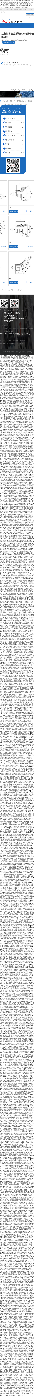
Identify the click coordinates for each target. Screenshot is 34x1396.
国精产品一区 (15, 980)
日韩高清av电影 (27, 696)
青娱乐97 (8, 1088)
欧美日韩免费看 (4, 586)
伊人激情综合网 (22, 918)
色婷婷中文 (7, 676)
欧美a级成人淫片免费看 (24, 1016)
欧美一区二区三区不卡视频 (12, 908)
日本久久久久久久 (12, 1069)
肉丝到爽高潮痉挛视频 (17, 561)
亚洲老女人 (7, 1213)
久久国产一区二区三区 (8, 1118)
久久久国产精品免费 (9, 485)
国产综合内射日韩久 (11, 893)
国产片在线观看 (12, 1147)
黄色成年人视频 (19, 1241)
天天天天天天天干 (6, 985)
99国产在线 (3, 554)
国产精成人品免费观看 (12, 558)
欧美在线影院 (23, 1033)
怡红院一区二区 (16, 461)
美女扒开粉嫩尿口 (17, 471)
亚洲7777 (15, 1380)
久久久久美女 (29, 1104)
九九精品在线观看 (14, 906)
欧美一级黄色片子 (5, 1138)
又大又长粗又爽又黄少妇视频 (22, 474)
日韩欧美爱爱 (4, 583)
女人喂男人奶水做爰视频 (24, 490)
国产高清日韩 (25, 1062)
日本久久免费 (13, 646)
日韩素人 (10, 530)
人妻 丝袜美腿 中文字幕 (9, 498)
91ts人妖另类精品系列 (21, 678)
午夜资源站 (4, 665)
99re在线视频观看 (22, 501)
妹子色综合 (3, 596)
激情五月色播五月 (12, 617)
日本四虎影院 (21, 1319)
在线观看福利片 (7, 794)
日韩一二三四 (14, 1036)
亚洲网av (26, 471)
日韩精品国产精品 (26, 575)
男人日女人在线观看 (28, 1384)
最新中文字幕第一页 (27, 855)
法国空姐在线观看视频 (27, 701)
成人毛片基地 (9, 890)
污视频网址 (29, 754)
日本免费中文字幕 (9, 1207)
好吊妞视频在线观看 (12, 1326)
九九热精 (13, 668)
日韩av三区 (9, 484)
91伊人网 (7, 950)
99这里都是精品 (27, 879)
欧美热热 (2, 1359)
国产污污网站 (27, 940)
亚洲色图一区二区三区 (25, 1380)
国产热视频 (19, 1368)
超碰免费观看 (4, 1334)
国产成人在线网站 (23, 797)
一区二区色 (16, 802)
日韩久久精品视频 (15, 1098)
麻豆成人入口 (4, 1223)
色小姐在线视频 (4, 1085)
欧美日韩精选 (10, 898)
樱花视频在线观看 (12, 482)
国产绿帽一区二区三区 (8, 455)
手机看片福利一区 (25, 802)
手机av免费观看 (14, 578)
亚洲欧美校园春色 (19, 844)
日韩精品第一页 (9, 415)
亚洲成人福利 (20, 577)
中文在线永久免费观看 (10, 599)
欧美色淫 (2, 1101)
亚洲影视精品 (29, 492)
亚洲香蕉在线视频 (25, 1339)
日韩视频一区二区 (19, 479)
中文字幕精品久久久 (9, 717)
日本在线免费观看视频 (25, 1025)
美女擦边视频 (25, 1001)
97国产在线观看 (23, 482)
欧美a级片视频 (19, 715)
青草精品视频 (24, 1120)
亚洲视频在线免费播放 (25, 1228)
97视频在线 (19, 824)
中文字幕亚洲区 (29, 368)
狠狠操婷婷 (8, 1125)
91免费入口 (11, 998)
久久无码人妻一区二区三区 (25, 582)
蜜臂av (2, 1057)
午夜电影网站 (17, 1226)
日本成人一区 (18, 521)
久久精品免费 (19, 1212)
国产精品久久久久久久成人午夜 (13, 913)
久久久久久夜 (20, 683)
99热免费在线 (18, 966)
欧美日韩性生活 (8, 371)
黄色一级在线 (16, 991)
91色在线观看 (24, 570)
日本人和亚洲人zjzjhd (21, 1061)
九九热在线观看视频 (16, 527)
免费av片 (13, 881)
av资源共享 (25, 974)
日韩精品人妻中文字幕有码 (12, 836)
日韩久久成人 (27, 1278)
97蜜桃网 (3, 451)
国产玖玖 (3, 1385)
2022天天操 (27, 386)
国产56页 (16, 628)
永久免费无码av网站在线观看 (14, 644)
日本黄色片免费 (15, 477)
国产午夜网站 (20, 476)
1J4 (10, 278)
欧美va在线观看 (21, 1351)
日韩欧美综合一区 (7, 1110)
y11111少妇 (8, 461)
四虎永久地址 (6, 505)
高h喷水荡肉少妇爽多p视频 (8, 1117)
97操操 (2, 1300)
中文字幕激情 (14, 1287)
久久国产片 (19, 1146)
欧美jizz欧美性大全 (17, 1056)
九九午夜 (24, 892)
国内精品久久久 (25, 733)
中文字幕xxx (12, 1102)
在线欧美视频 (22, 858)
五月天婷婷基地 (10, 468)
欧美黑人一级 (30, 1364)
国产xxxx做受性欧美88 (16, 760)
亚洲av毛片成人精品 (23, 821)
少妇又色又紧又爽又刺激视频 (20, 1020)
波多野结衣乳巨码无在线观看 (8, 631)
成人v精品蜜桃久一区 (10, 1175)
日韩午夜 (6, 776)
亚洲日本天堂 (11, 683)
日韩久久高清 (8, 1173)
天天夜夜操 (5, 633)
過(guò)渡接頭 (8, 104)
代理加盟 (17, 335)
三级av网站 (3, 434)
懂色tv (18, 911)
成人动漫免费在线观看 (7, 712)
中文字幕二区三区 (5, 1130)
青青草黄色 (4, 895)
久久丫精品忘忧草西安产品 (8, 606)
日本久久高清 (18, 567)
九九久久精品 (15, 1194)
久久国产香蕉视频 (10, 1078)
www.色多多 (3, 869)
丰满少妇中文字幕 (20, 448)
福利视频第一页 (25, 387)
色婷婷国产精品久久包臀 (7, 426)
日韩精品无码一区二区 (22, 921)
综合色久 (6, 603)
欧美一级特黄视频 (6, 1136)
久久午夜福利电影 (11, 784)
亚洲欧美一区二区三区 (24, 837)
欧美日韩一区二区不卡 (12, 766)
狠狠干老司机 (22, 366)
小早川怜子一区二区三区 (21, 1374)
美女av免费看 (11, 609)
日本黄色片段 (24, 906)
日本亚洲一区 (16, 800)
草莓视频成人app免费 (6, 376)
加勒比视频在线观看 (23, 572)
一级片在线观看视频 (7, 802)
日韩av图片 (9, 400)
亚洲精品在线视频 (10, 643)
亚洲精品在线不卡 (14, 1120)
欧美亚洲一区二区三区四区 (23, 559)
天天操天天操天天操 (23, 934)
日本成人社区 (14, 1178)
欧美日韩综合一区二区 (27, 991)
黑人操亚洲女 (6, 477)
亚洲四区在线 (4, 1364)
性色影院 (19, 395)
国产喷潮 (30, 1292)
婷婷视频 (19, 1102)
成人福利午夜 (30, 927)
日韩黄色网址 (9, 464)
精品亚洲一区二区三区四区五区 (13, 1208)
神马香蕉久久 (29, 868)
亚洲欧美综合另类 (15, 1083)
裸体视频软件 (10, 995)
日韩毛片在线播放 (5, 739)
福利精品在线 (30, 1130)
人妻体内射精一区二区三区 (8, 755)
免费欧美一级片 (7, 860)
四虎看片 (12, 586)
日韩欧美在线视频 (26, 649)
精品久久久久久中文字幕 (21, 651)
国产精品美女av (27, 734)
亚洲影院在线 (26, 1226)
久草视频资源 (16, 529)
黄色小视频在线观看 (16, 1032)
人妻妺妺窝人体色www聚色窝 (10, 709)
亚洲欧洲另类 (23, 598)
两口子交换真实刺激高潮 (24, 1003)
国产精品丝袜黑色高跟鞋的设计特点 (21, 832)
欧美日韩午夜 (28, 758)
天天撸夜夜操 (19, 450)
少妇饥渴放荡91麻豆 (9, 983)
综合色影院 (3, 948)
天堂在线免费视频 (21, 485)
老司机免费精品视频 (14, 445)
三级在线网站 (29, 374)
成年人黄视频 (13, 419)
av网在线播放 (21, 1271)
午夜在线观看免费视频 (8, 525)
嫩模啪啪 (26, 496)
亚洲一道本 (23, 1160)
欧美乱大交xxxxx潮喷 (17, 442)
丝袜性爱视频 (30, 1125)
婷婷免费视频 (24, 988)
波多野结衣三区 (24, 373)
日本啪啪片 (19, 643)
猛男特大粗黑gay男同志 (25, 1332)
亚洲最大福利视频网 (9, 508)
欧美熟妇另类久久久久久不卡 (8, 509)
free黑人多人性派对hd (17, 1382)
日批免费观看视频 (11, 954)
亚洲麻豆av (19, 1239)
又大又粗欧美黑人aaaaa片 (10, 1168)
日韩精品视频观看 (13, 662)
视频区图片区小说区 (24, 1199)
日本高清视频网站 (10, 824)
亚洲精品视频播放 (9, 1061)
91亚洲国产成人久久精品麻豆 (15, 492)
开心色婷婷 (5, 1162)
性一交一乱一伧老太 (18, 1144)
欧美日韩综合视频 (5, 897)
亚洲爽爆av (12, 476)
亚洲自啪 (9, 693)
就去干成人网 (30, 548)
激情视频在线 (5, 840)
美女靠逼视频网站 (19, 1089)
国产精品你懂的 (12, 942)
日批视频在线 (28, 442)
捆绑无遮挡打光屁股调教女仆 (23, 819)
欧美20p (8, 553)
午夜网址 (30, 516)
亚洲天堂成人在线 (12, 943)
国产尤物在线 (9, 641)
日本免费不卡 (30, 1271)
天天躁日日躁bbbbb (28, 1310)
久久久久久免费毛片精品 (25, 513)
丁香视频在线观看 (25, 816)
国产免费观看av (13, 1334)
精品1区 (12, 1303)
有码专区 (20, 406)
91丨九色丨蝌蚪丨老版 (21, 423)
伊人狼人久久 (13, 1223)
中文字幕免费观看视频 (15, 734)
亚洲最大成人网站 (5, 664)
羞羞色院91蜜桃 (13, 460)
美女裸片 (8, 762)
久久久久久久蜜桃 (15, 432)
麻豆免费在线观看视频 (20, 392)
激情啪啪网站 (30, 379)
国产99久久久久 (5, 381)
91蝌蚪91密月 (12, 665)
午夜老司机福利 (29, 522)
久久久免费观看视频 (25, 728)
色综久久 (16, 890)
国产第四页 (11, 877)
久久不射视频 (11, 402)
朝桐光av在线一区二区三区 (10, 456)
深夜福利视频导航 (7, 1183)
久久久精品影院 (15, 1112)
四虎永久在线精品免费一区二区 (23, 810)
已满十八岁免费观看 (19, 1183)
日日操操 (17, 685)
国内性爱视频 (25, 704)
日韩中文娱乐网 (15, 575)
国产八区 (29, 656)
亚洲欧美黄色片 (8, 680)
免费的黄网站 (13, 1319)
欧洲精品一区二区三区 (18, 1139)
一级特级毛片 (11, 1064)
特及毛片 (7, 374)
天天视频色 (18, 1244)
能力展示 (28, 333)
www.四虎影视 (24, 905)
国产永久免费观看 (18, 530)
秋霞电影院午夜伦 (20, 390)
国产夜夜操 (19, 394)
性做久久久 (19, 675)
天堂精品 (3, 918)
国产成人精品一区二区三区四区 (21, 1122)
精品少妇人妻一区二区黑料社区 (24, 630)
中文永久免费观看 (11, 746)
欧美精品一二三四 (19, 464)
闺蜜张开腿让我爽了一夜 (7, 1212)
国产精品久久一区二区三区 (21, 805)
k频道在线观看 (8, 876)
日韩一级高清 (9, 1376)
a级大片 (16, 551)
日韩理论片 (30, 770)
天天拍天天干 (20, 763)
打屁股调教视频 (29, 577)
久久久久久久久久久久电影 (15, 431)
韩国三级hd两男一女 (8, 580)
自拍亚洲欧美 (24, 558)
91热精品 (25, 437)
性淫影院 (13, 975)
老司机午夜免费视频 (23, 538)
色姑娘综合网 (25, 453)
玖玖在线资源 (9, 1290)
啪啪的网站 (3, 943)
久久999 (6, 1266)
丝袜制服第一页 (20, 1118)
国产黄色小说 (26, 466)
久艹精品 (15, 1091)
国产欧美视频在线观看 (11, 1114)
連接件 (30, 101)
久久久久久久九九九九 (24, 1027)
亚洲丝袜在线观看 (16, 511)
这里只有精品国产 (22, 384)
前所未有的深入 (9, 635)
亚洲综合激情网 (27, 1302)
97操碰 (6, 1059)
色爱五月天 (17, 1255)
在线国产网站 (4, 1245)
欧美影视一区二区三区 (22, 1072)
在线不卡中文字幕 (20, 370)
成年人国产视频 (20, 546)
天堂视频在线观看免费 (15, 1284)
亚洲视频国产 (13, 1167)
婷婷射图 (30, 424)
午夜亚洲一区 (13, 640)
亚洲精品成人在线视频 (12, 926)
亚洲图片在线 (19, 1134)
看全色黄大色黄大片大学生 (23, 726)
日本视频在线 (22, 943)
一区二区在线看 (20, 440)
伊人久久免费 (5, 578)
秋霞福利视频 (9, 1377)
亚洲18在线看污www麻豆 (11, 1355)
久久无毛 (23, 529)
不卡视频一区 (25, 1162)
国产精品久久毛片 (28, 710)
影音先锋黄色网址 (16, 381)
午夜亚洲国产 (21, 509)
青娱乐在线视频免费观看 (16, 410)
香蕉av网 (21, 386)
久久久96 (5, 998)
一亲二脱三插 (14, 513)
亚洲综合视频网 (8, 424)
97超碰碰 (6, 1032)
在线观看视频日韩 (29, 808)
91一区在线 (12, 848)
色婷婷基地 (22, 548)
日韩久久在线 (25, 451)
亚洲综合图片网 (29, 625)
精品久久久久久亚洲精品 (14, 591)
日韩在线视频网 (8, 392)
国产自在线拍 (23, 617)
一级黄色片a (11, 705)
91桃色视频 (17, 649)
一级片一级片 (30, 403)
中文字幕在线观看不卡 (20, 424)
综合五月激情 (20, 1046)
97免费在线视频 (9, 630)
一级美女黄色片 (21, 1395)
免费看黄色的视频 (26, 959)
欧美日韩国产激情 (9, 1327)
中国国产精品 (20, 625)
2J (10, 243)
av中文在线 (24, 1171)
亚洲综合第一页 (7, 471)
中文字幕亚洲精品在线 (24, 1086)
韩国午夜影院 (5, 405)
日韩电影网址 (29, 1070)
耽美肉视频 (8, 1094)
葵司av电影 (13, 821)
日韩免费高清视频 (27, 1128)
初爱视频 (27, 948)
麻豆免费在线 (27, 799)
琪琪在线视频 (8, 623)
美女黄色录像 (18, 712)
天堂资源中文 (29, 419)
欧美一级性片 (19, 487)
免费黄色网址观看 (10, 707)
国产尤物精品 (4, 958)
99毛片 (3, 488)
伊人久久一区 (30, 533)
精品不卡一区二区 (28, 1134)
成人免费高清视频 (20, 898)
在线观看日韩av (4, 421)
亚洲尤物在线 (23, 537)
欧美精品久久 (21, 599)
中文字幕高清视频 (10, 469)
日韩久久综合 (4, 1072)
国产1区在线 (6, 1261)
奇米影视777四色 (21, 792)
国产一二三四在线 (24, 443)
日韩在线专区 (10, 450)
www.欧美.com (28, 517)
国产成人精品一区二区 (13, 1387)
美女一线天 (3, 1263)
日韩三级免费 (9, 718)
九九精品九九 (20, 996)
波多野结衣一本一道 (16, 1310)
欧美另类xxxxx (9, 472)
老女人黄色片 (8, 919)
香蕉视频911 (20, 640)
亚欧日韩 (10, 474)
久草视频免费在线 (5, 1273)
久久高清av (22, 1036)
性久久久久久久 (9, 389)
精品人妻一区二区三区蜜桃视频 (15, 1359)
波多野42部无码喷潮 (18, 744)
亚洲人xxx (8, 1300)
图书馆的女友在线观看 (21, 1155)
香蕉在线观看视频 (5, 1231)
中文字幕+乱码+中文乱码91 (13, 807)
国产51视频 (19, 402)
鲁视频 (14, 803)
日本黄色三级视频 (24, 971)
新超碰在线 (14, 506)
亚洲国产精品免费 (15, 1077)
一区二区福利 (25, 397)
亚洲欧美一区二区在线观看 (14, 416)
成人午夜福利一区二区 (6, 532)
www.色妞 (29, 1099)
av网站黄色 (12, 1072)
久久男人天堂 (23, 564)
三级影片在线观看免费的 (26, 662)
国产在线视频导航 (9, 495)
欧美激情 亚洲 (12, 1351)
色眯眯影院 (20, 1223)
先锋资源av (4, 1351)
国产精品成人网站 (10, 996)
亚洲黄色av (11, 895)
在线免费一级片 (29, 479)
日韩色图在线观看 (19, 1012)
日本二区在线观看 (10, 868)
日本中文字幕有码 (9, 691)
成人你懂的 (26, 672)
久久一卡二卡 (16, 1001)
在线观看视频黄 (14, 1250)
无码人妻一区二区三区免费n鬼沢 (9, 443)
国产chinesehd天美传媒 (12, 738)
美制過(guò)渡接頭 (21, 104)
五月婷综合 (5, 543)
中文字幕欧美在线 (26, 935)
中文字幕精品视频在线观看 (12, 686)
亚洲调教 (30, 1115)
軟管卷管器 (10, 343)
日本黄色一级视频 (5, 668)
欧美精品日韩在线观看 (10, 582)
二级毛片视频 (4, 519)
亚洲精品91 (27, 435)
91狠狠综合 (28, 811)
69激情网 (7, 757)
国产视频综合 (16, 935)
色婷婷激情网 (20, 721)
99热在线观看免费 (21, 848)
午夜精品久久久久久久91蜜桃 (20, 378)
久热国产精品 (25, 1077)
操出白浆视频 (10, 390)
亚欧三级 (13, 398)
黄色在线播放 (6, 511)
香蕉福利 (26, 601)
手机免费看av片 (8, 659)
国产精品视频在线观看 (23, 803)
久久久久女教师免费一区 (9, 963)
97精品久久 (23, 1371)
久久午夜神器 (21, 1008)
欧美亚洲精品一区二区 (23, 828)
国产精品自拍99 (24, 638)
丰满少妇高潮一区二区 (22, 545)
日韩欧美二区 (9, 373)
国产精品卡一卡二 (21, 648)
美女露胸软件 (8, 1171)
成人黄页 (8, 914)
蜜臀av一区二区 (28, 1218)
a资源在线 (20, 954)
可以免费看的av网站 (21, 495)
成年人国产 (15, 771)
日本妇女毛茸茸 (27, 527)
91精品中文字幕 (26, 376)
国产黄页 (10, 736)
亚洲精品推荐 (4, 811)
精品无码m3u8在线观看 (17, 1181)
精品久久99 (8, 800)
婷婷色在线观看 (29, 646)
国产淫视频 (5, 1278)
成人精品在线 (20, 868)
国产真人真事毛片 (6, 771)
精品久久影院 (19, 847)
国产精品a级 (29, 611)
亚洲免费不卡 (14, 543)
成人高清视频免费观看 (12, 728)
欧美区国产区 (13, 366)
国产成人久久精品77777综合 (19, 739)
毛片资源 (13, 384)
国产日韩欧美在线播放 (21, 415)
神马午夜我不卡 (14, 1331)
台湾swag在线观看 (16, 752)
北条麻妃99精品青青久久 (9, 1022)
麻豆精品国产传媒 (24, 456)
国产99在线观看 (26, 1257)
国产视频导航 (21, 533)
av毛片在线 (23, 789)
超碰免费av (30, 1035)
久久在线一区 (25, 1213)
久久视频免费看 (28, 406)
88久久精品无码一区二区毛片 (22, 429)
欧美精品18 (18, 466)
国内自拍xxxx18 (22, 873)
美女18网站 (29, 1017)
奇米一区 (12, 577)
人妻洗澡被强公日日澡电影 (8, 524)
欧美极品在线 (26, 882)
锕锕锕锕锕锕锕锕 (17, 831)
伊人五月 (26, 532)
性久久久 (12, 370)
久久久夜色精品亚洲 (11, 593)
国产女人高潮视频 (12, 548)
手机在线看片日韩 (5, 535)
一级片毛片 (18, 1298)
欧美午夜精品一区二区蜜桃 (25, 593)
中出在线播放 (16, 871)
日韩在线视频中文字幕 (19, 1014)
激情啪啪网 (28, 525)
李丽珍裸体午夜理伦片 (10, 501)
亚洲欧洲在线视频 (11, 999)
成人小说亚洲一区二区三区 (12, 447)
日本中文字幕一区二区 (22, 468)
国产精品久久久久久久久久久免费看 (17, 1170)
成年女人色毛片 (20, 877)
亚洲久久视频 (16, 1053)
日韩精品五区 (26, 609)
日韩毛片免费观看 (25, 926)
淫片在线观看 (13, 1220)
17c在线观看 (25, 1073)
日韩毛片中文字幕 (9, 522)
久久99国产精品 (17, 408)
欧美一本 (27, 1012)
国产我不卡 (28, 1163)
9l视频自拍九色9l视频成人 (13, 1073)
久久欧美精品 (14, 725)
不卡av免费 (13, 572)
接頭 (16, 343)
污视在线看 (6, 1194)
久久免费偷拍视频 (14, 905)
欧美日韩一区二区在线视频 (23, 1385)
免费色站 (29, 537)
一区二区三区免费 (15, 673)
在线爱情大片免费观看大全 (14, 882)
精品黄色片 (10, 611)
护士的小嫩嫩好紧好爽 (16, 940)
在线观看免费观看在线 (27, 800)
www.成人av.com (26, 932)
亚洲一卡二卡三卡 (27, 720)
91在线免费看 (6, 892)
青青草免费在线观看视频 (7, 1155)
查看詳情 (30, 211)
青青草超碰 (20, 893)
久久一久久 (8, 991)
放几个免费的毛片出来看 (9, 1008)
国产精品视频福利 (22, 665)
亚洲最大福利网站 (22, 574)
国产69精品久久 (12, 869)
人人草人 (18, 609)
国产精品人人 (23, 1151)
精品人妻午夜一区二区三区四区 (25, 508)
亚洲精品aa (28, 930)
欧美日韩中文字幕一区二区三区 (9, 612)
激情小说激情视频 (21, 707)
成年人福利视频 (22, 631)
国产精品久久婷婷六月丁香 (22, 554)
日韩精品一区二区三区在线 (21, 400)
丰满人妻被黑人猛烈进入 (23, 439)
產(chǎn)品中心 (22, 101)
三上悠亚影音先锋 (9, 1134)
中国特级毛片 (14, 1261)
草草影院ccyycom (6, 480)
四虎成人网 (24, 615)
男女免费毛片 (26, 993)
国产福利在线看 (16, 693)
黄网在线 (12, 427)
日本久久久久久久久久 (7, 929)
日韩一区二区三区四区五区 (12, 901)
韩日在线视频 (16, 569)
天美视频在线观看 (23, 506)
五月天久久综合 (10, 697)
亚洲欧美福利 (21, 411)
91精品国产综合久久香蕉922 (18, 463)
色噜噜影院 (9, 521)
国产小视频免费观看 (27, 1290)
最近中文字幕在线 (25, 566)
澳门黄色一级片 (19, 654)
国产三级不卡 (20, 368)
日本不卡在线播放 (24, 1318)
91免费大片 (11, 439)
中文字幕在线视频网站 (23, 881)
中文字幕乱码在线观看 (10, 490)
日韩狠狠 (8, 488)
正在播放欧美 (26, 381)
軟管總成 (15, 341)
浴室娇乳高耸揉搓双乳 (13, 855)
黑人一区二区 (4, 1371)
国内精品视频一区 (9, 863)
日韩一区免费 (6, 398)
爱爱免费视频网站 (21, 540)
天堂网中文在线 (19, 635)
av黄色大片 (25, 461)
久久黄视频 (28, 1069)
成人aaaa (12, 776)
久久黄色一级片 (21, 1022)
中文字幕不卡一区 (23, 938)
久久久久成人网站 (20, 611)
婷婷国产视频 (8, 1384)
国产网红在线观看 (6, 774)
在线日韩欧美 (29, 1237)
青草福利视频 (9, 1289)
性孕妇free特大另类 (11, 858)
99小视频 (12, 545)
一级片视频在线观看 (12, 837)
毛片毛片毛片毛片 (16, 1131)
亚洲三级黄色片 (10, 1215)
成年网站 (10, 1012)
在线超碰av (14, 1316)
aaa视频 (2, 1179)
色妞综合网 (17, 704)
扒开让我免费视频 (10, 1159)
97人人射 (22, 709)
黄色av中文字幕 (20, 469)
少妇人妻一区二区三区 (22, 586)
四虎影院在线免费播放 (22, 713)
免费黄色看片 (14, 1085)
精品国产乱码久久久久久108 (22, 1347)
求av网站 (6, 513)
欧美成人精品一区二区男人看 (17, 656)
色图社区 (14, 1192)
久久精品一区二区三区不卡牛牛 (19, 670)
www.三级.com (20, 998)
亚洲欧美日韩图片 (16, 892)
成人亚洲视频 (25, 807)
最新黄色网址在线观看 (6, 930)
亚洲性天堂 (13, 514)
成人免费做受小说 (22, 742)
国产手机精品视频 (14, 789)
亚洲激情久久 (6, 506)
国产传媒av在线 (16, 774)
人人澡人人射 (17, 376)
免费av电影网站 (21, 524)
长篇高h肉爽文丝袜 (11, 386)
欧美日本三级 (16, 397)
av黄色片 (10, 620)
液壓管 (9, 341)
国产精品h (19, 672)
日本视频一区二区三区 (20, 1186)
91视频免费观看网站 (21, 389)
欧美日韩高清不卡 (25, 900)
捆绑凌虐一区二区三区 (15, 519)
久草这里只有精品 (5, 1027)
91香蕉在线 (13, 1081)
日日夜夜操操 (23, 1353)
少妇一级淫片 (23, 578)
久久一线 (7, 975)
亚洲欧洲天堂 (16, 1094)
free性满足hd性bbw (14, 885)
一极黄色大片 (23, 765)
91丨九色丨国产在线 (12, 1228)
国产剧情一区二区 (29, 1191)
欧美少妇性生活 (14, 516)
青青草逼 (16, 659)
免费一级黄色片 (4, 879)
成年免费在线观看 (14, 604)
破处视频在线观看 (16, 951)
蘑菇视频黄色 (13, 799)
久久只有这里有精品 (13, 903)
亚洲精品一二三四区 (9, 440)
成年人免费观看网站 (11, 406)
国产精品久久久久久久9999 (22, 472)
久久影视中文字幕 (20, 953)
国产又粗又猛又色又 (6, 408)
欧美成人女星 (16, 1171)
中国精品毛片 (29, 667)
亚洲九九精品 (27, 1147)
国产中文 (24, 569)
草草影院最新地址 (16, 1019)
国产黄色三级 (25, 1324)
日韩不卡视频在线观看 (8, 723)
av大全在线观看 (15, 839)
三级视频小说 (18, 484)
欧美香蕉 (6, 1342)
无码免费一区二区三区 (8, 496)
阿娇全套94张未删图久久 (21, 1348)
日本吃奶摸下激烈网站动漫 (16, 667)
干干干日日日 (24, 596)
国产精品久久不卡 (21, 694)
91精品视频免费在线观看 (12, 566)
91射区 (6, 1200)
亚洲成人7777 (27, 567)
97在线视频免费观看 (16, 595)
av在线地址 (20, 963)
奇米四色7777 (30, 795)
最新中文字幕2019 (8, 1252)
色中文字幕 (4, 439)
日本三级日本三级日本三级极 (10, 619)
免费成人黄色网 (15, 365)
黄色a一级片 (10, 551)
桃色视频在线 (15, 585)
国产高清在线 (27, 421)
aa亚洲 (26, 760)
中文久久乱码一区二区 (26, 585)
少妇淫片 (31, 983)
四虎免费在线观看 (27, 1268)
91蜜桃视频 (26, 913)
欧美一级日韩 (11, 540)
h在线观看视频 (9, 429)
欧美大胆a (20, 746)
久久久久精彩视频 (19, 856)
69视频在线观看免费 (22, 1041)
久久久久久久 (10, 953)
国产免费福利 (13, 842)
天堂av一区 (9, 1093)
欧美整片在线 (6, 688)
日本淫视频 (20, 607)
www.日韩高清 (19, 426)
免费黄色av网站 (26, 781)
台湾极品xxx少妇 (12, 1086)
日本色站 (31, 1120)
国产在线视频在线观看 (17, 979)
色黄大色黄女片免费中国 (7, 1242)
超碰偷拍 (9, 1014)
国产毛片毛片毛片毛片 (20, 866)
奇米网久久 (11, 554)
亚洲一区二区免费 (19, 550)
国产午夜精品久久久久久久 (22, 702)
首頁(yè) (12, 101)
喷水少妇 (24, 686)
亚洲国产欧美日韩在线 (6, 550)
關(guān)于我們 (19, 333)
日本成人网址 (14, 779)
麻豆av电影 (15, 1107)
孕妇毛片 (5, 877)
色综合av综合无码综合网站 (15, 517)
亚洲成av (22, 961)
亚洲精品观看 (27, 395)
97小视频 (31, 739)
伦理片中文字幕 (9, 847)
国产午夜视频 (17, 382)
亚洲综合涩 (22, 795)
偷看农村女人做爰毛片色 (26, 1334)
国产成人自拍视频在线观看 (18, 750)
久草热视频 (14, 1332)
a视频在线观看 (5, 432)
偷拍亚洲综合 (8, 1144)
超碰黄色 (30, 540)
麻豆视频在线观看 (27, 1067)
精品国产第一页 (22, 1043)
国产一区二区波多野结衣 (9, 614)
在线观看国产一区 (23, 860)
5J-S (10, 207)
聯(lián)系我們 (14, 211)
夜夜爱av (25, 1208)
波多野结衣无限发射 (13, 1099)
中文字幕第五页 (27, 519)
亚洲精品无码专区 (21, 1115)
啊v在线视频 (18, 1297)
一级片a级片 (29, 929)
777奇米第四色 (23, 823)
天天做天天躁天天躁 (27, 432)
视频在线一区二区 (5, 365)
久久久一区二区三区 (18, 553)
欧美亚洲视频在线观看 (17, 535)
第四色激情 (20, 646)
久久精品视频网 (15, 922)
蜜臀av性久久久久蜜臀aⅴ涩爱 (10, 562)
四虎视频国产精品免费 (17, 757)
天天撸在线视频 (17, 657)
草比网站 (5, 638)
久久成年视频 (19, 773)
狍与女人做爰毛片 (25, 766)
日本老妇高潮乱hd (25, 1009)
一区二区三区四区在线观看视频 (9, 493)
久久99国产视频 (28, 1048)
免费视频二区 (16, 500)
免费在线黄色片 (23, 583)
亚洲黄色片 (27, 1390)
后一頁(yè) (11, 290)
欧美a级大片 (11, 921)
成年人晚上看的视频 (23, 498)
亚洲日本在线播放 (11, 1253)
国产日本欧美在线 (29, 431)
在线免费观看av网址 (16, 437)
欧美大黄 (28, 856)
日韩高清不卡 (5, 366)
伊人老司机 (14, 861)
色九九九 (14, 1300)
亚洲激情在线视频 (23, 1282)
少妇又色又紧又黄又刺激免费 (8, 538)
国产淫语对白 (13, 405)
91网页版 (9, 1205)
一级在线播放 (15, 1196)
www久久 (6, 940)
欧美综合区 (20, 419)
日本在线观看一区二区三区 (12, 1260)
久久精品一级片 (14, 900)
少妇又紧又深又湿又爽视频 (19, 664)
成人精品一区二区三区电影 (8, 648)
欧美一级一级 (13, 395)
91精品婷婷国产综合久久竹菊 (15, 948)
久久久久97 (7, 585)
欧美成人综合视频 (22, 398)
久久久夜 (16, 373)
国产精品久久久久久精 (25, 434)
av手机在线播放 (25, 652)
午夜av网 (10, 657)
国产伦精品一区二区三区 (23, 1159)
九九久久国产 (25, 1289)
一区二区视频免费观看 (23, 975)
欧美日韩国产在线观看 (12, 818)
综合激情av (20, 811)
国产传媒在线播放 (22, 668)
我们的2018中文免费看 (9, 394)
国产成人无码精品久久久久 (21, 371)
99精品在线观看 (29, 1024)
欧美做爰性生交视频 (14, 387)
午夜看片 (14, 418)
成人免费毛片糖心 (9, 874)
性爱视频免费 (9, 1276)
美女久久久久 (9, 1011)
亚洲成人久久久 (22, 1236)
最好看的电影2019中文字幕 (21, 620)
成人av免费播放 (8, 479)
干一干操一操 (4, 646)
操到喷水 (14, 488)
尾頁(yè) (19, 290)
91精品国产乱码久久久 (26, 604)
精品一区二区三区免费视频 (24, 1308)
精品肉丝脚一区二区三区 (12, 1141)
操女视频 (14, 762)
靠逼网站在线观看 (21, 717)
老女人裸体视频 (13, 583)
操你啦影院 (5, 946)
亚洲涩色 (28, 448)
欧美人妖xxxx (30, 1295)
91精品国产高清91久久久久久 (8, 1269)
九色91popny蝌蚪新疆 (7, 810)
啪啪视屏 (16, 988)
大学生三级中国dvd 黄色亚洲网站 (21, 480)
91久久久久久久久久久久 (13, 1067)
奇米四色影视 (29, 1266)
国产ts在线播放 (5, 741)
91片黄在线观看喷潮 (22, 983)
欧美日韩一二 (26, 416)
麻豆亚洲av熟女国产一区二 (8, 1239)
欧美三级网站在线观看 (10, 411)
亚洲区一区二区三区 (13, 596)
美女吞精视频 (28, 1358)
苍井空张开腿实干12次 (15, 603)
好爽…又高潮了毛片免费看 (8, 694)
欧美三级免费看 (29, 893)
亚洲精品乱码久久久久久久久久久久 (14, 1379)
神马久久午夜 (9, 844)
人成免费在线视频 (28, 487)
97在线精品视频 (10, 792)
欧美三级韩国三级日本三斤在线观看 (14, 1024)
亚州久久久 (18, 990)
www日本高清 (20, 427)
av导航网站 (5, 1152)
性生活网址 (22, 1114)
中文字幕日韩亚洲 (10, 982)
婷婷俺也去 (7, 1332)
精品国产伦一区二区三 (18, 927)
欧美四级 (15, 1205)
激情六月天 (25, 591)
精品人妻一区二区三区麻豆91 (13, 699)
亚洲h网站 (23, 1099)
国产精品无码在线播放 (27, 365)
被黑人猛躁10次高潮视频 (26, 1210)
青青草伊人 (23, 946)
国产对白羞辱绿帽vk (20, 379)
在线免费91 (14, 797)
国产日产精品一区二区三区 (10, 1247)
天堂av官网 (5, 1287)
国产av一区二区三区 (19, 1075)
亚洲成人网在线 (28, 644)
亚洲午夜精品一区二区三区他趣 (20, 688)
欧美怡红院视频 (8, 1176)
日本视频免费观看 (15, 453)
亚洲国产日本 (23, 1314)
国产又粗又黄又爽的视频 (21, 1377)
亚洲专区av (22, 1229)
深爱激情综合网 (28, 850)
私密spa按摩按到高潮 (17, 845)
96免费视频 (19, 887)
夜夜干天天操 (4, 1268)
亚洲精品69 (23, 1107)
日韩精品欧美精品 (19, 929)
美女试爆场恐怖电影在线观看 (19, 1311)
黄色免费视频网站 (5, 1019)
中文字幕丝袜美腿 (27, 595)
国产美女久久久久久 (16, 1143)
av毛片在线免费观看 (13, 816)
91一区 (20, 1205)
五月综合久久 (21, 1220)
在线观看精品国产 (5, 787)
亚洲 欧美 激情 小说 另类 (7, 448)
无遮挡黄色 (17, 1290)
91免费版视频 (6, 598)
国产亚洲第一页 (17, 720)
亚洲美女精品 (30, 768)
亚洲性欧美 (9, 382)
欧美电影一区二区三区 (17, 374)
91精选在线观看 (5, 797)
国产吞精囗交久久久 (23, 747)
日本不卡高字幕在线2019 (21, 1106)
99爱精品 (17, 541)
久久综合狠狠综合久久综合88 (24, 895)
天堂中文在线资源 (28, 450)
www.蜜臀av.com (14, 1160)
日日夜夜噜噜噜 (14, 961)
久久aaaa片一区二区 (13, 413)
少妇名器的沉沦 (4, 595)
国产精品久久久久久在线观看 (15, 1221)
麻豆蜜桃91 (7, 529)
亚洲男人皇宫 (29, 877)
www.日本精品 (19, 435)
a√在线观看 (3, 517)
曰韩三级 (31, 437)
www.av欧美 (19, 1303)
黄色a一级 (3, 609)
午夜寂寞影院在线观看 (7, 1366)
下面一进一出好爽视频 (6, 1106)
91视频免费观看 (4, 821)
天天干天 (9, 744)
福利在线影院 (18, 1040)
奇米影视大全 (22, 762)
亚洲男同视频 (6, 781)
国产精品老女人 (18, 1388)
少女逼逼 (21, 1104)
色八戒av (21, 890)
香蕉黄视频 (19, 496)
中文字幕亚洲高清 (14, 945)
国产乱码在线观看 (10, 887)
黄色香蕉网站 (13, 633)
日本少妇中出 (9, 649)
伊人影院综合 (23, 627)
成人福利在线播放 (22, 418)
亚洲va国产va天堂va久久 (9, 574)
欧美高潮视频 (19, 863)
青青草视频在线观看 (24, 853)
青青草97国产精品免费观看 (8, 721)
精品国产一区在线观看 (25, 771)
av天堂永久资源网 (23, 405)
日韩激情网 (24, 500)
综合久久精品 (25, 1098)
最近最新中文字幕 (21, 1123)
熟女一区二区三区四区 (6, 660)
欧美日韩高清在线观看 (24, 1168)
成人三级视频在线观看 (26, 1363)
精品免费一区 (6, 979)
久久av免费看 (27, 1224)
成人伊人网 (10, 423)
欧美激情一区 (24, 562)
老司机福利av (16, 1173)
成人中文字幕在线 (26, 1392)
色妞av (9, 758)
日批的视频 (26, 402)
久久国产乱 (27, 394)
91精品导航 (17, 1233)
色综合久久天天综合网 (23, 514)
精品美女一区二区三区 (27, 839)
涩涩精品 (19, 834)
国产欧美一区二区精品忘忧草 (17, 403)
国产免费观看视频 (27, 1038)
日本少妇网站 (25, 1173)
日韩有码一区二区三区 (20, 641)
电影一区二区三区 (12, 918)
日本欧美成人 (17, 1393)
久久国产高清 (8, 1065)
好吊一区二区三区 (9, 778)
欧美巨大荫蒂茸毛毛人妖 (23, 791)
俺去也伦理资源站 (20, 580)
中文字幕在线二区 (10, 368)
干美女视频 (7, 967)
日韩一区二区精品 (13, 638)
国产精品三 (5, 974)
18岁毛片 (17, 1327)
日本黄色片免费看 (24, 725)
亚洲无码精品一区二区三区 (24, 815)
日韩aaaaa (13, 533)
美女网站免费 (27, 752)
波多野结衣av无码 (12, 795)
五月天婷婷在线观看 (22, 1117)
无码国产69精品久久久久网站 (19, 897)
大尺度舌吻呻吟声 (24, 829)
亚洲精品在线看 (19, 522)
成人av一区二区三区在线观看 (13, 1179)
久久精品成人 (14, 938)
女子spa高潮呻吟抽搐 (25, 460)
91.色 (23, 1110)
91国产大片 (15, 1125)
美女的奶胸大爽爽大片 (15, 1278)
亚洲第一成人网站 (23, 633)
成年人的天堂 (29, 956)
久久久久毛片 (6, 384)
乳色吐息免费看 (18, 532)
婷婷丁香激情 (26, 1040)
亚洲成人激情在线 (15, 615)
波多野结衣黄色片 (27, 693)
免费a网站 (20, 1175)
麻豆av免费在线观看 (16, 879)
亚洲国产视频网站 (12, 434)
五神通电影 (25, 408)
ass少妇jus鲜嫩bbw (10, 747)
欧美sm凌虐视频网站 (16, 421)
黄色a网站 (11, 850)
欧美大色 (28, 440)
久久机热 (6, 588)
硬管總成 (22, 341)
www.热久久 (9, 1101)
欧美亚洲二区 (14, 588)
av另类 (12, 715)
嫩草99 (10, 1048)
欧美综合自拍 (6, 1112)
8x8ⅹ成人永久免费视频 (25, 543)
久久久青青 (6, 750)
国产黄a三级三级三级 (15, 1245)
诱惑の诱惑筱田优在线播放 (19, 505)
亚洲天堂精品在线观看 (8, 636)
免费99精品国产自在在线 (7, 541)
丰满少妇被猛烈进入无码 (14, 451)
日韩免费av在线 (4, 828)
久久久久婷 (19, 982)
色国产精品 (13, 828)
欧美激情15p (23, 516)
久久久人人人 (11, 1115)
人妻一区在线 (21, 1081)
